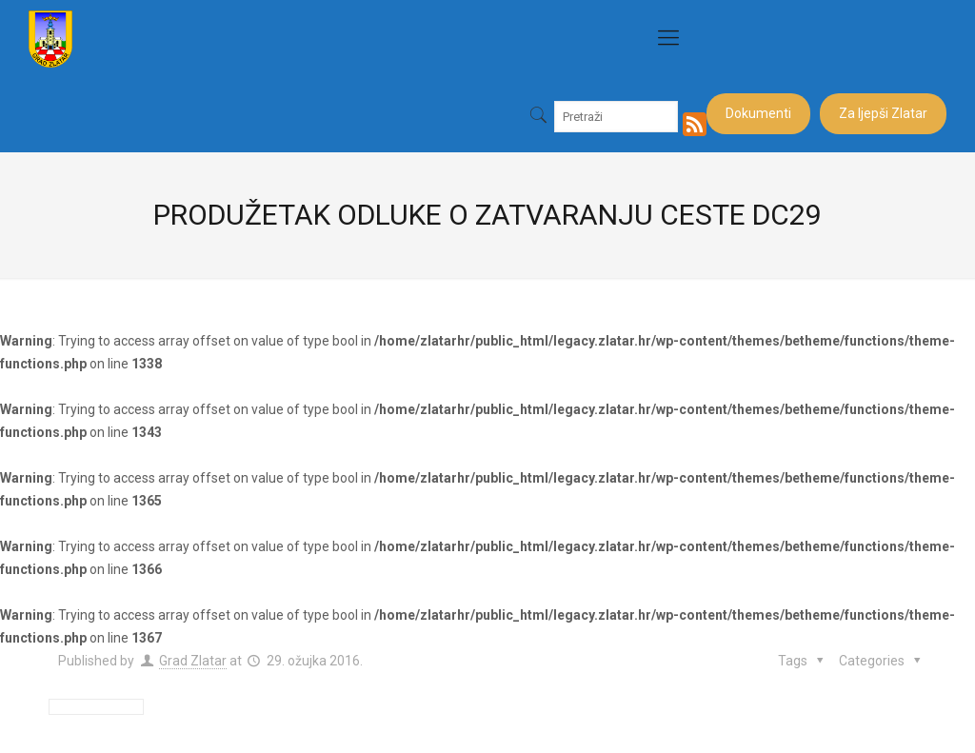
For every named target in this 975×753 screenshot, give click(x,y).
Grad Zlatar (193, 660)
